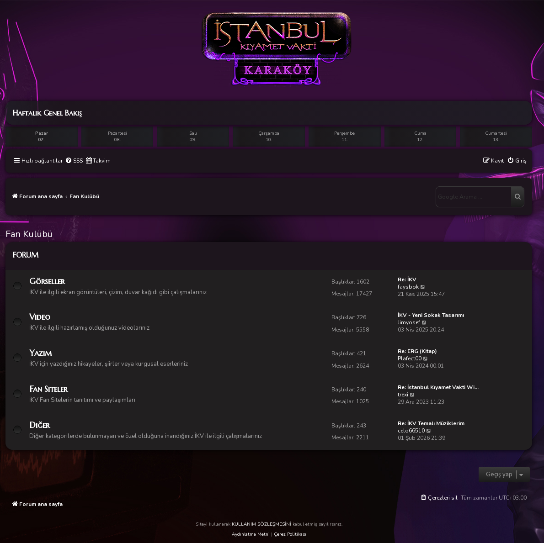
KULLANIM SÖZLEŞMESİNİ (261, 524)
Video (39, 316)
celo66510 (411, 430)
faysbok (408, 286)
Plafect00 (409, 358)
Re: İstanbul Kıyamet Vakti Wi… (438, 387)
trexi (403, 394)
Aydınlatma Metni (251, 534)
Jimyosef (409, 322)
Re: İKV (407, 279)
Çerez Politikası (290, 534)
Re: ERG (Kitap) (417, 351)
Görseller (46, 281)
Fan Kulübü (29, 234)
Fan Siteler (48, 389)
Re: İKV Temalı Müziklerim (431, 423)
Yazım (40, 353)
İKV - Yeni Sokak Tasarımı (431, 315)
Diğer (39, 425)
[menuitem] (74, 161)
